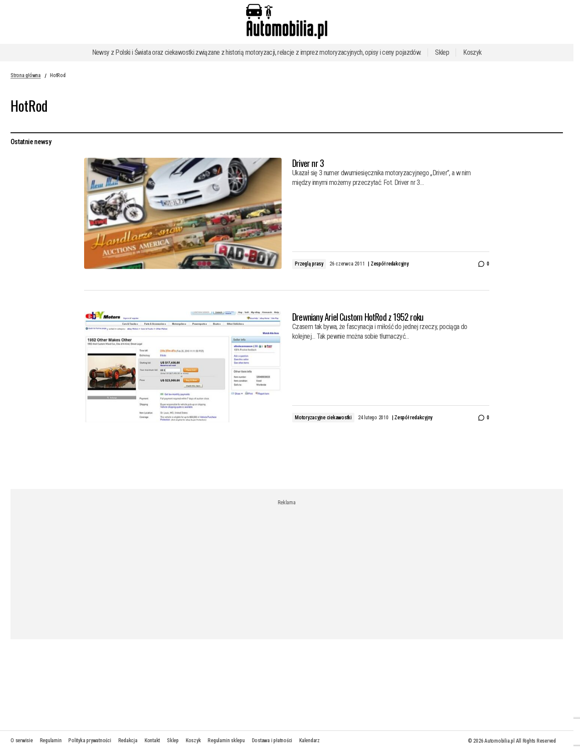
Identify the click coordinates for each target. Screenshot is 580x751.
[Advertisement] (287, 567)
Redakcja (128, 740)
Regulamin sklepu (226, 740)
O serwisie (22, 740)
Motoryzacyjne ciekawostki (323, 417)
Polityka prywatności (89, 740)
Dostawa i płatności (272, 740)
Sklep (442, 52)
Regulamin (51, 740)
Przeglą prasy (309, 264)
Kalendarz (309, 740)
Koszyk (472, 52)
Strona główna (26, 75)
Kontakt (152, 740)
